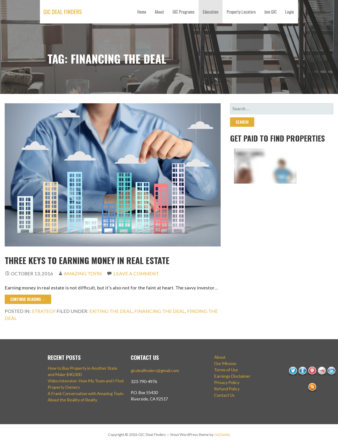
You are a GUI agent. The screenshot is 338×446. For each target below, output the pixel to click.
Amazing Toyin (83, 273)
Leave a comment (136, 273)
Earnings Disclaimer (232, 376)
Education (210, 12)
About (159, 12)
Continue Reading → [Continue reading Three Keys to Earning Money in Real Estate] (28, 299)
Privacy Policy (226, 382)
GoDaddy (222, 434)
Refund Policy (227, 388)
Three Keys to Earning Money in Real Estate (87, 260)
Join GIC (270, 12)
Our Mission (225, 363)
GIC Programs (183, 12)
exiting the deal (110, 311)
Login (289, 12)
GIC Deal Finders (62, 11)
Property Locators (241, 12)
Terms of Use (226, 369)
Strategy (44, 311)
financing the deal (159, 311)
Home (141, 12)
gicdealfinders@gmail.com (155, 370)
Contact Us (224, 395)
